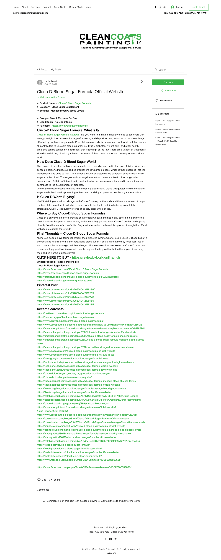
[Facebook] (155, 7)
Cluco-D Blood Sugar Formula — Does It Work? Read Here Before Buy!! (167, 141)
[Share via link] (54, 479)
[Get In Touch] (198, 7)
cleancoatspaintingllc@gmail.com (30, 13)
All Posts (42, 69)
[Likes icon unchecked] (39, 479)
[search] (168, 69)
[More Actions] (145, 81)
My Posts (56, 69)
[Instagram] (160, 7)
